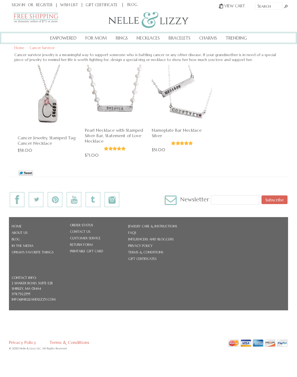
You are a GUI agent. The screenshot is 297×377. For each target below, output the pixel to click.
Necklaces (148, 38)
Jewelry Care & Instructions (152, 226)
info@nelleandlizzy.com (34, 299)
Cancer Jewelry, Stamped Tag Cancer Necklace (47, 140)
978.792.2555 (21, 294)
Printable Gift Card (86, 251)
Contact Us (80, 232)
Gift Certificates (142, 259)
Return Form (81, 245)
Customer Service (85, 238)
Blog (16, 239)
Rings (122, 38)
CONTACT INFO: (24, 278)
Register (44, 4)
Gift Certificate (102, 4)
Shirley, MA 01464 (26, 288)
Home (17, 226)
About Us (20, 233)
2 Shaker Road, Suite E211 (32, 283)
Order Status (81, 225)
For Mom (96, 38)
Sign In (18, 4)
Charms (208, 38)
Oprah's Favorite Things (33, 252)
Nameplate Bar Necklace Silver (177, 132)
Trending (236, 38)
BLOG (132, 4)
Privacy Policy (140, 246)
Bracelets (179, 38)
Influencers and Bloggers (151, 239)
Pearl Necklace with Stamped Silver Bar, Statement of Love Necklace (114, 135)
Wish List (69, 4)
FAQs (132, 233)
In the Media (22, 246)
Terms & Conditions (145, 252)
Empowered (63, 38)
